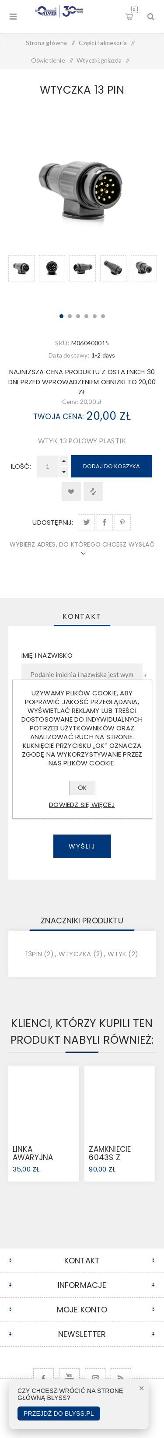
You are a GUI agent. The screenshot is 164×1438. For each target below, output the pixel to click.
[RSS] (121, 1378)
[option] (21, 279)
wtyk (117, 953)
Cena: (70, 401)
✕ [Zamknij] (141, 1388)
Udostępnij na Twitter (87, 522)
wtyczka (75, 953)
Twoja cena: (58, 416)
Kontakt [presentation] (82, 616)
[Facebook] (43, 1378)
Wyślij (82, 846)
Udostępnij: (52, 522)
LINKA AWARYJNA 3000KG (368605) (33, 1161)
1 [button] (61, 316)
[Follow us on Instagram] (95, 1378)
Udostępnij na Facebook (105, 522)
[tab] (82, 616)
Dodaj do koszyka (111, 466)
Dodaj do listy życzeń (71, 491)
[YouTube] (69, 1378)
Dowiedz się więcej (82, 804)
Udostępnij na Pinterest (123, 522)
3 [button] (78, 316)
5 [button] (95, 316)
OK (82, 787)
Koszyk (134, 10)
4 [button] (86, 316)
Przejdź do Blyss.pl (59, 1413)
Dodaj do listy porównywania (93, 491)
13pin (34, 953)
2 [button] (70, 316)
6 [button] (103, 316)
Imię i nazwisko (47, 655)
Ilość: (21, 466)
